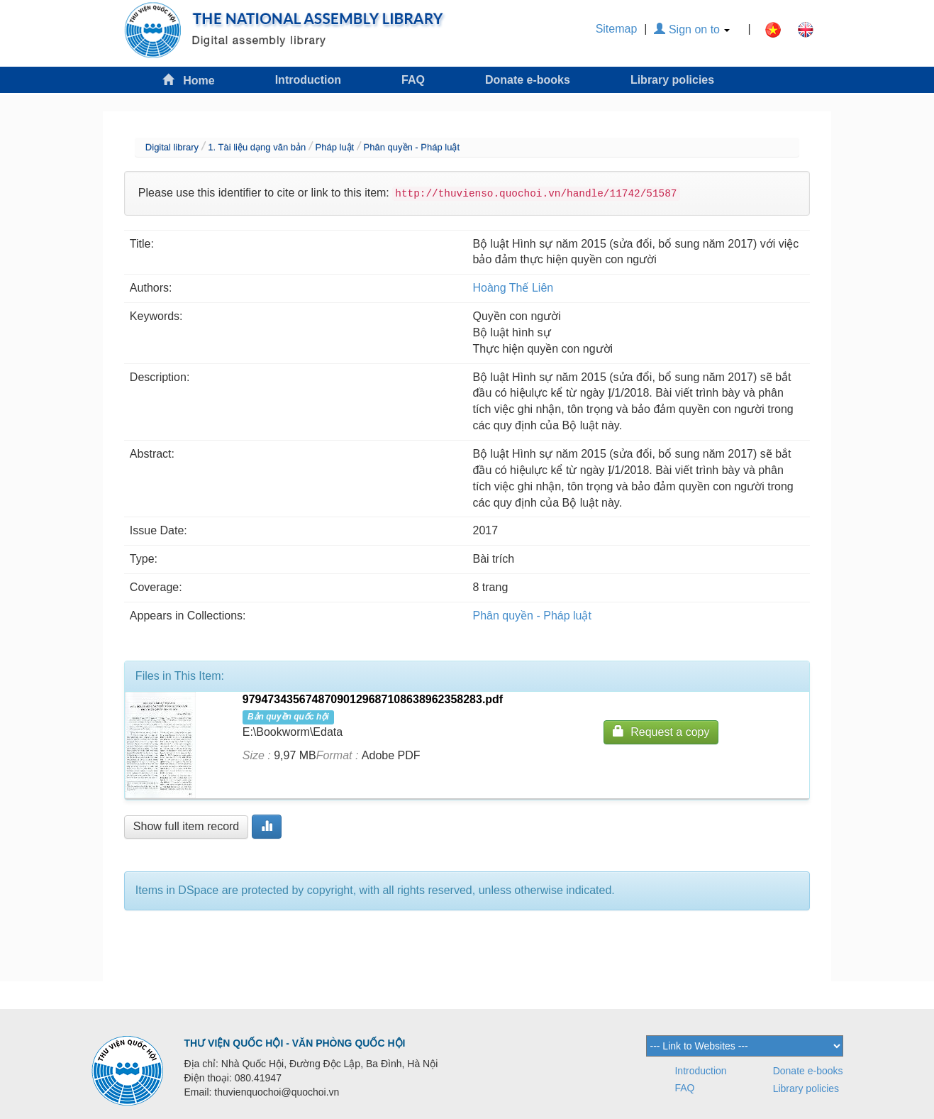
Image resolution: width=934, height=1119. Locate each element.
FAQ (413, 80)
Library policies (672, 80)
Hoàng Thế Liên (513, 288)
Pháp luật (335, 147)
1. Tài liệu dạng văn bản (257, 147)
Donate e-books (527, 80)
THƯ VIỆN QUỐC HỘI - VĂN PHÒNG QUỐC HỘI (295, 1043)
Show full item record (186, 826)
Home (188, 80)
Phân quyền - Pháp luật (412, 147)
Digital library (172, 147)
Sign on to (692, 29)
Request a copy (661, 731)
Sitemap (617, 29)
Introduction (308, 80)
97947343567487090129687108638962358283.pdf (373, 699)
